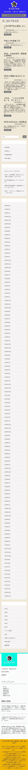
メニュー (4, 15)
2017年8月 (7, 563)
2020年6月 (7, 446)
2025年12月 (8, 216)
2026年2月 (7, 209)
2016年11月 (8, 596)
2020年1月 (7, 464)
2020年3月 (7, 457)
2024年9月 (7, 271)
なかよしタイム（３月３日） (12, 171)
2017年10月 (8, 556)
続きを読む (7, 34)
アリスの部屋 (8, 630)
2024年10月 (8, 267)
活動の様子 (6, 690)
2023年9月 (7, 311)
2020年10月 (8, 432)
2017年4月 (7, 577)
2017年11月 (8, 552)
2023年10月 (8, 307)
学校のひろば (6, 695)
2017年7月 (7, 567)
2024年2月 (7, 293)
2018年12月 (8, 508)
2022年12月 (8, 344)
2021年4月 (7, 410)
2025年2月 (7, 253)
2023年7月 (7, 318)
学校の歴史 (8, 158)
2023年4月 (7, 329)
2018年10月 (8, 515)
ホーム (5, 686)
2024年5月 (7, 282)
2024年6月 (7, 278)
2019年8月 (7, 479)
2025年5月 (7, 242)
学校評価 (7, 147)
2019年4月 (7, 494)
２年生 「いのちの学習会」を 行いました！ (14, 99)
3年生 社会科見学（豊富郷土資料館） (15, 55)
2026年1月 (7, 213)
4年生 (6, 619)
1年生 (6, 608)
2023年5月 (7, 326)
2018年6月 (7, 530)
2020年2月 (7, 461)
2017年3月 (7, 581)
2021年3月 (7, 413)
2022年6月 (7, 366)
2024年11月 (8, 264)
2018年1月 (7, 545)
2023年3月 (7, 333)
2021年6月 (7, 402)
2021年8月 (7, 399)
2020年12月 (8, 424)
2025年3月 (7, 249)
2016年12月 (8, 592)
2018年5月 (7, 534)
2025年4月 (7, 245)
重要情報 (7, 645)
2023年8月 (7, 315)
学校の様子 (8, 641)
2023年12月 (8, 300)
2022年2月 (7, 377)
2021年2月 (7, 417)
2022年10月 (8, 351)
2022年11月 (8, 348)
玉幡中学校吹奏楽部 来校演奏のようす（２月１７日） (15, 186)
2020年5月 (7, 450)
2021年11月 (8, 388)
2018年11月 (8, 512)
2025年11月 (8, 220)
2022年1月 (7, 380)
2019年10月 (8, 472)
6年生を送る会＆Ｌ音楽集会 (15, 122)
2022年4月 (7, 373)
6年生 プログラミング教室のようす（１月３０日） (14, 191)
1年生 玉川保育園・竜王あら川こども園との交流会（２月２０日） (14, 175)
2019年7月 (7, 483)
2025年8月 (7, 231)
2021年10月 (8, 391)
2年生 (25, 102)
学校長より (8, 151)
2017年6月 (7, 570)
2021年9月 (7, 395)
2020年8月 (7, 439)
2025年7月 (7, 234)
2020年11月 (8, 428)
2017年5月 (7, 574)
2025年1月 (7, 256)
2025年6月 (7, 238)
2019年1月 (7, 504)
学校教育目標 (8, 154)
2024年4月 (7, 286)
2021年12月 (8, 384)
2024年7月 (7, 275)
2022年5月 (7, 369)
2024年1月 (7, 297)
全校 (25, 124)
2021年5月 (7, 406)
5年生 (25, 80)
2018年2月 (7, 541)
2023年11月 (8, 304)
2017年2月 (7, 585)
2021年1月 (7, 421)
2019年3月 (7, 497)
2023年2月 (7, 337)
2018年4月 (7, 537)
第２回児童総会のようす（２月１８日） (14, 181)
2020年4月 (7, 453)
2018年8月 (7, 523)
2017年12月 (8, 548)
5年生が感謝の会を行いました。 (14, 77)
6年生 (6, 627)
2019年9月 (7, 475)
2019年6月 (7, 486)
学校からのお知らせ (21, 30)
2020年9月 (7, 435)
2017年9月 (7, 559)
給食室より (6, 693)
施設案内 (3, 675)
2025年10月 (8, 224)
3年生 (6, 616)
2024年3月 (7, 289)
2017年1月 (7, 588)
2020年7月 (7, 442)
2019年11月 (8, 468)
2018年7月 (7, 526)
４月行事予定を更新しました (15, 27)
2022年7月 (7, 362)
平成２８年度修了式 (12, 41)
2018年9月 (7, 519)
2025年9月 (7, 227)
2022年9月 (7, 355)
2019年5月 (7, 490)
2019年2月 (7, 501)
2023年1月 (7, 340)
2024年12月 (8, 260)
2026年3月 (7, 205)
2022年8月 (7, 359)
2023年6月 (7, 322)
